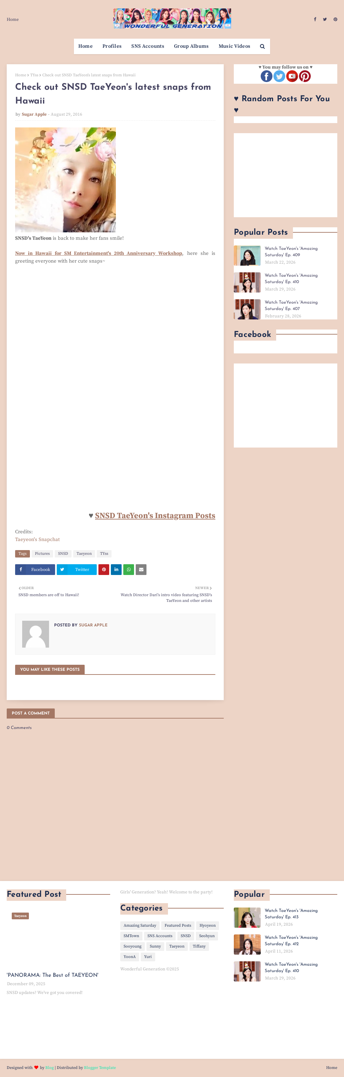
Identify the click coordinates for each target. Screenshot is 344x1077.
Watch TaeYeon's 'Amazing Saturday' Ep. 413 (291, 914)
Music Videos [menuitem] (235, 46)
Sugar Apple (34, 114)
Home (13, 19)
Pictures (42, 553)
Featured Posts (178, 925)
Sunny (155, 946)
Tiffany (199, 946)
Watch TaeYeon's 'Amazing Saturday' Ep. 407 (291, 305)
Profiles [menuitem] (112, 46)
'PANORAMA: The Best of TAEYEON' (52, 975)
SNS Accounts (159, 935)
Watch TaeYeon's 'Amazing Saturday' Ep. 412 (291, 941)
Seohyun (207, 935)
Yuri (148, 956)
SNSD (63, 553)
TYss (34, 75)
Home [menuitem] (85, 46)
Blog (49, 1067)
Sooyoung (132, 946)
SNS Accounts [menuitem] (147, 46)
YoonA (130, 956)
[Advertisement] (285, 175)
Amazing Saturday (140, 925)
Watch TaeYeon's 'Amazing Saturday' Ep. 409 (291, 252)
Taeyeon (84, 553)
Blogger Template (100, 1067)
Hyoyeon (208, 925)
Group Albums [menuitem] (191, 46)
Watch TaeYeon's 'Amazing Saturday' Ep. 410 (291, 278)
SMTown (131, 935)
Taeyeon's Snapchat (37, 539)
